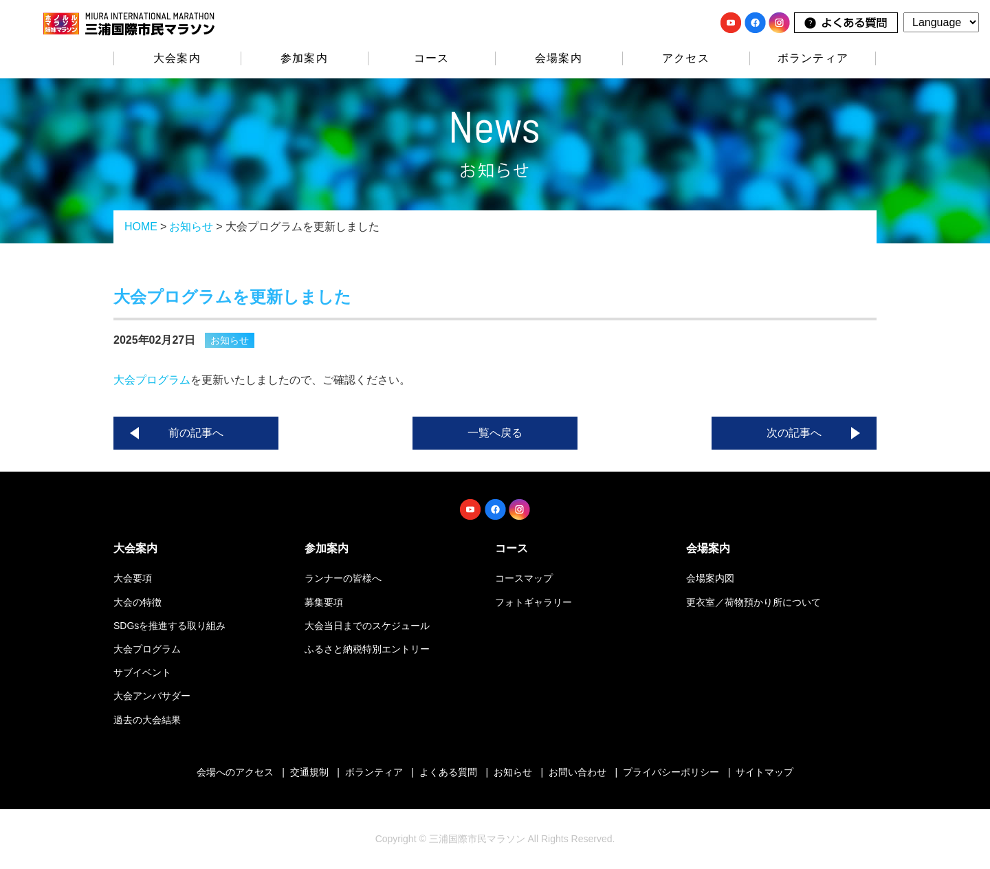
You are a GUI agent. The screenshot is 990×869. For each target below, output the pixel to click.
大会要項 (132, 578)
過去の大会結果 (147, 719)
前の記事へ (195, 433)
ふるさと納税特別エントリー (367, 649)
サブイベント (142, 672)
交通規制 (309, 772)
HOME (140, 226)
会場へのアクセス (235, 772)
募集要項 (324, 602)
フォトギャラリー (533, 602)
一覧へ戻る (495, 433)
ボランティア (813, 58)
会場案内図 (710, 578)
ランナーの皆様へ (343, 578)
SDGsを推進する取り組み (169, 625)
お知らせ (191, 226)
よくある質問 (448, 772)
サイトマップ (764, 772)
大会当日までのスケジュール (367, 625)
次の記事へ (794, 433)
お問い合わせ (577, 772)
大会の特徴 (137, 602)
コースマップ (524, 578)
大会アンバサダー (151, 695)
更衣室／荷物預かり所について (753, 602)
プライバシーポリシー (671, 772)
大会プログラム (151, 380)
